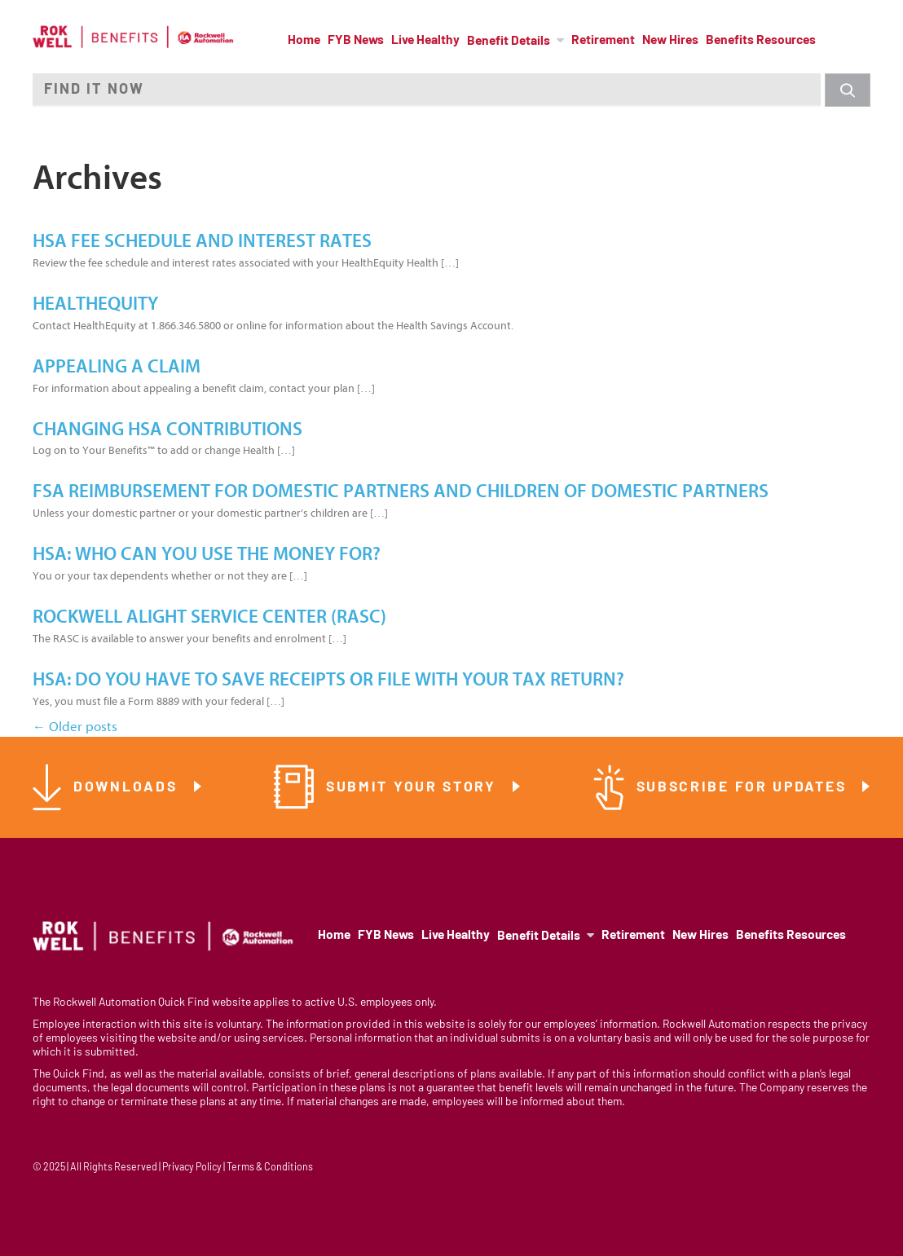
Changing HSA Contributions (167, 429)
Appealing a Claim (116, 366)
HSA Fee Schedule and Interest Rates (202, 241)
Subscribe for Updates (744, 788)
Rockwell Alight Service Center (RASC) (209, 617)
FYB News (356, 40)
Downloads (128, 788)
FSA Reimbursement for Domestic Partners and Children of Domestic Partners (401, 491)
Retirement (603, 40)
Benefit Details (508, 41)
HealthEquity (95, 304)
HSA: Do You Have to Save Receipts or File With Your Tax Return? (328, 679)
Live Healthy (425, 40)
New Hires (670, 40)
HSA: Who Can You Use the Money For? (207, 554)
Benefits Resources (761, 40)
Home (304, 40)
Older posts (75, 726)
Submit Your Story (414, 788)
